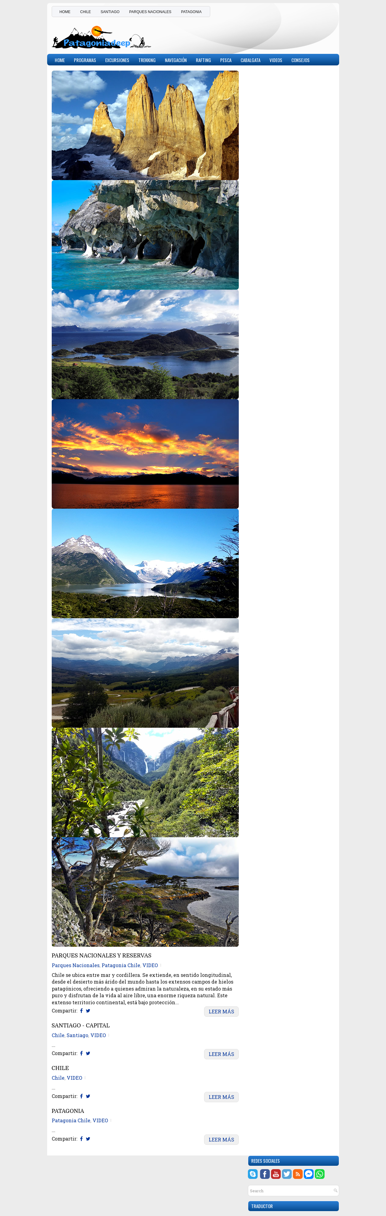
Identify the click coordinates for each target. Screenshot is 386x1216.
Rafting (203, 60)
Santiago (77, 1035)
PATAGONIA (191, 12)
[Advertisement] (263, 35)
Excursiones (117, 60)
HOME (65, 12)
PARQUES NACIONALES (150, 12)
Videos (276, 60)
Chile (58, 1035)
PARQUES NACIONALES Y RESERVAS (101, 956)
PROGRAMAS (85, 60)
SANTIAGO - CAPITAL (81, 1026)
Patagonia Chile (121, 965)
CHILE (85, 12)
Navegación (176, 60)
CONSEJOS (300, 60)
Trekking (147, 60)
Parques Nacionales (75, 965)
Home (60, 60)
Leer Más (221, 1011)
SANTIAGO (110, 12)
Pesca (225, 60)
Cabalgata (250, 60)
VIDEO (150, 965)
